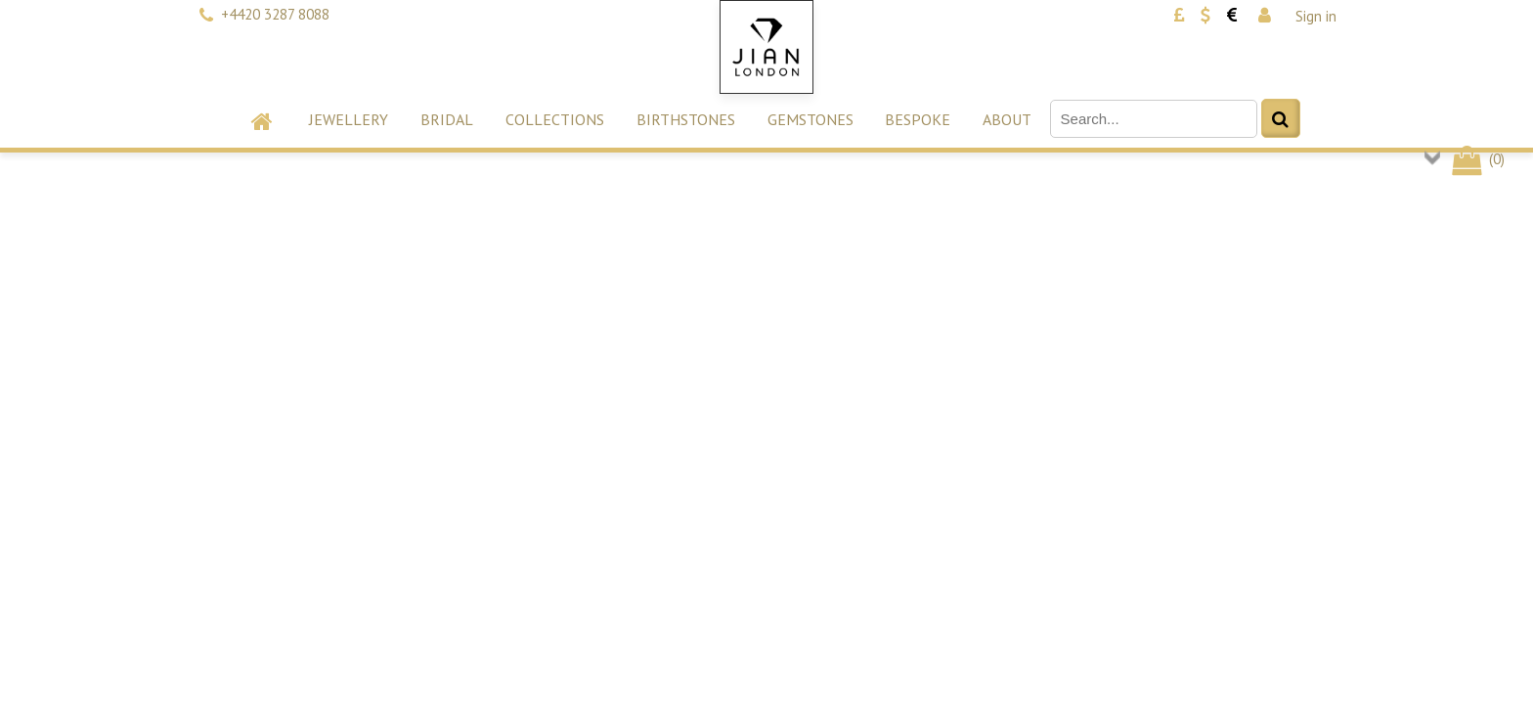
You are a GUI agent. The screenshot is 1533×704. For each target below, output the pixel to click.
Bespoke (917, 119)
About (1007, 119)
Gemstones (810, 119)
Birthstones (685, 119)
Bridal (446, 119)
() (1477, 159)
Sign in (1315, 16)
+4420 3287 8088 (275, 14)
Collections (554, 119)
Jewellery (348, 119)
